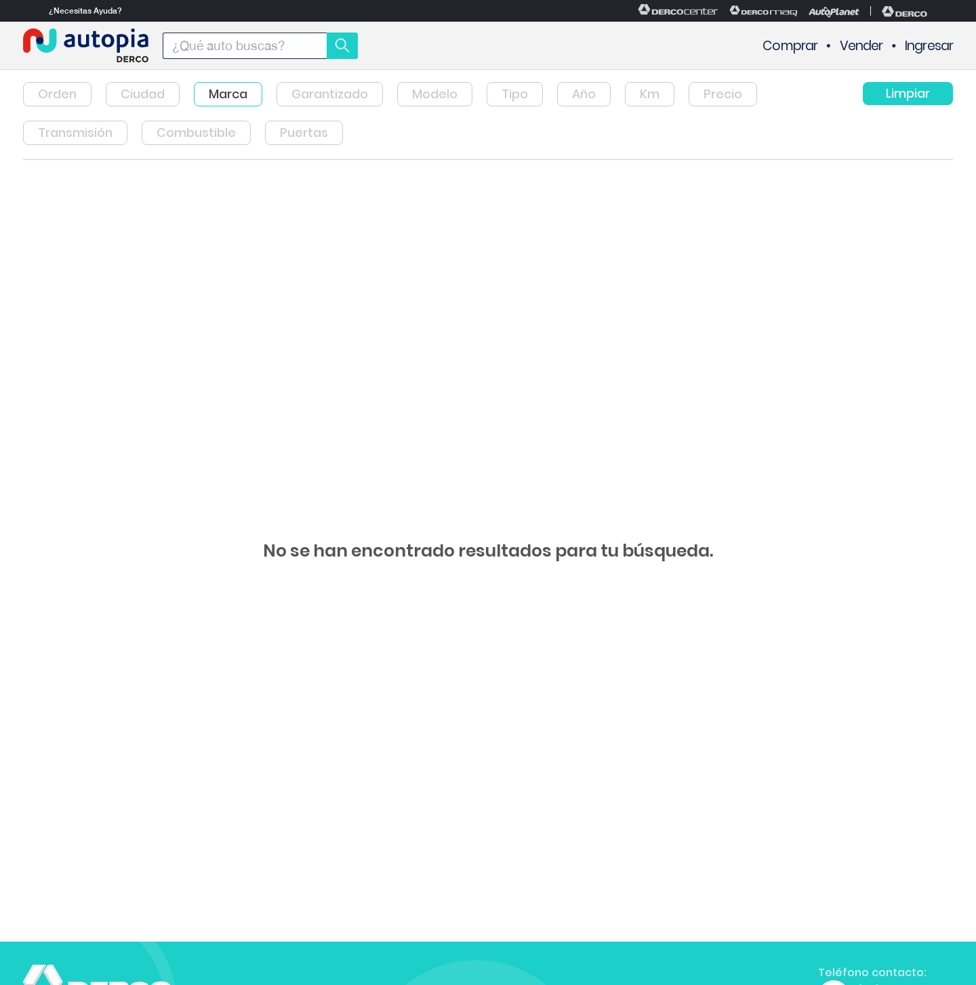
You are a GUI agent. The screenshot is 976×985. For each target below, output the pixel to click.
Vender (861, 45)
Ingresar (929, 45)
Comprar (789, 45)
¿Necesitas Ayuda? (85, 11)
